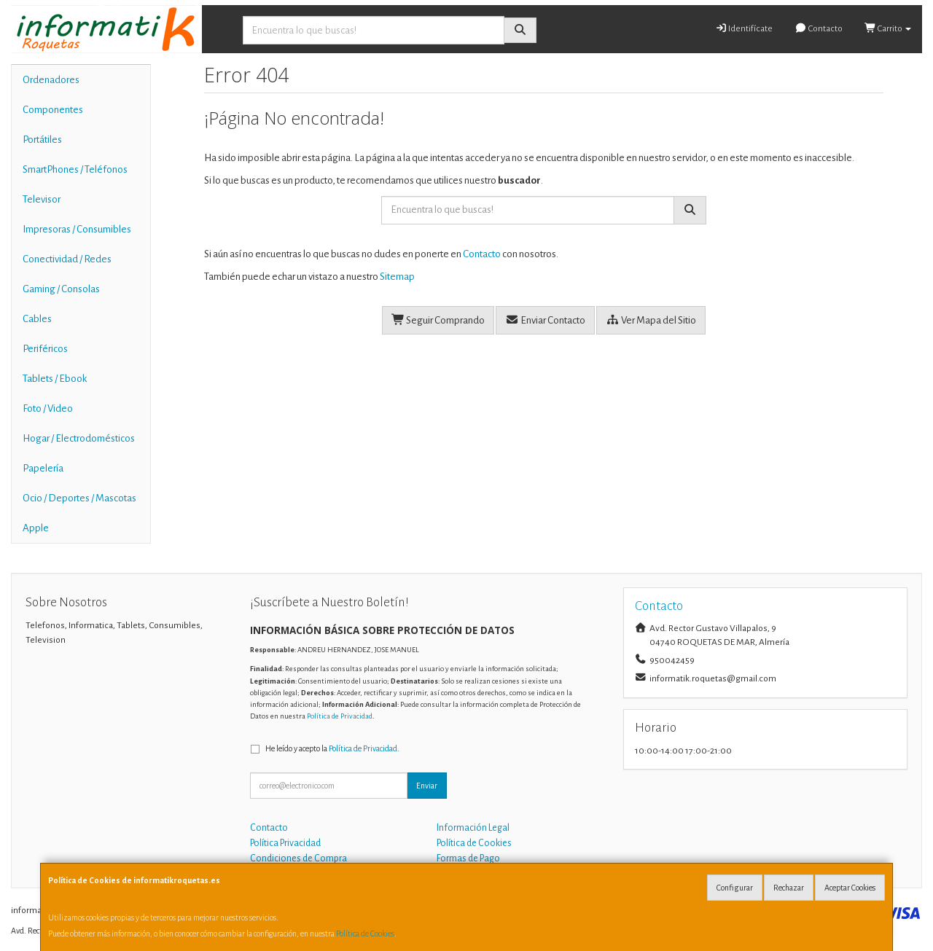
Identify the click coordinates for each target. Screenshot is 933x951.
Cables (37, 318)
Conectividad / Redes (67, 259)
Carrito (887, 28)
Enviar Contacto (545, 320)
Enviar (426, 785)
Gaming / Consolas (61, 288)
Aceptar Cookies (849, 887)
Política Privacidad (285, 843)
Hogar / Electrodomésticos (79, 438)
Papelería (43, 468)
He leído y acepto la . (332, 748)
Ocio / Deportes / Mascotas (79, 498)
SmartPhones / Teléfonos (75, 169)
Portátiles (42, 139)
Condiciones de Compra (298, 858)
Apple (36, 528)
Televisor (41, 199)
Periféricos (45, 348)
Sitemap (397, 276)
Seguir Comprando (438, 320)
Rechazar (788, 887)
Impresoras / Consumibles (77, 229)
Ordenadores (51, 79)
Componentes (53, 109)
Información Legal (473, 828)
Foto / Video (48, 408)
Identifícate (744, 28)
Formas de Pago (468, 858)
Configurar (735, 887)
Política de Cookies (365, 933)
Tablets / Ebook (55, 378)
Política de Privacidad (339, 716)
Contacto (818, 28)
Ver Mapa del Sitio (651, 320)
